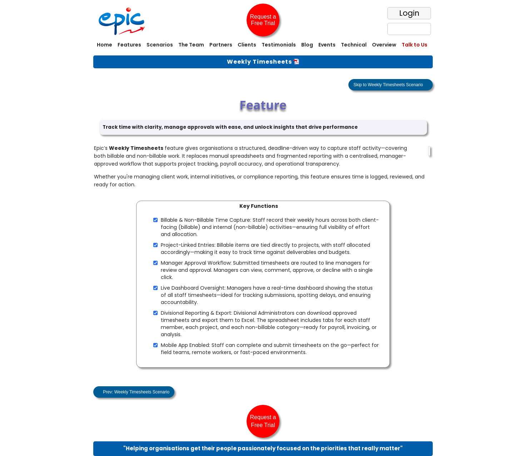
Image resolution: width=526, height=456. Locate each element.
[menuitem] (103, 45)
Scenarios (160, 44)
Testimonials (279, 44)
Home (104, 44)
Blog (307, 44)
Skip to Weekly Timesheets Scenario (388, 84)
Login (409, 13)
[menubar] (263, 45)
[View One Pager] (296, 62)
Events (327, 44)
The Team (191, 44)
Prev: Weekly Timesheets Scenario (135, 391)
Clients (247, 44)
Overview (384, 44)
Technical (354, 44)
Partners (220, 44)
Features (129, 44)
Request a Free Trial (263, 20)
